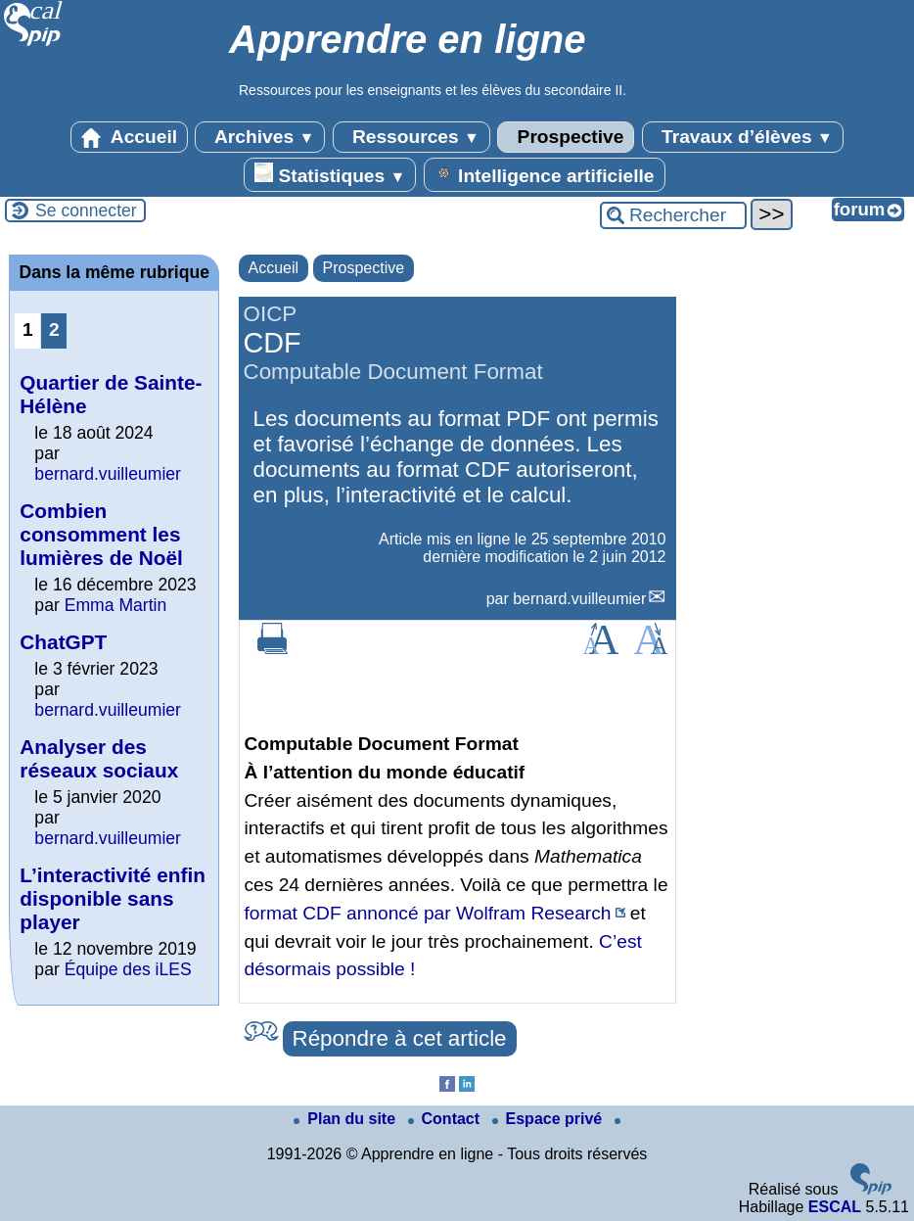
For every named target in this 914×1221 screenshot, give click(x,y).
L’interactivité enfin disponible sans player (113, 898)
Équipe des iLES (128, 969)
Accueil (129, 137)
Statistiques (329, 174)
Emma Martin (116, 605)
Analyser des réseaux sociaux (99, 758)
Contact (446, 1118)
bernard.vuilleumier (579, 598)
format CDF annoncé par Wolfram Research (428, 913)
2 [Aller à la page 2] (54, 329)
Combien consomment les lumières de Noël (101, 534)
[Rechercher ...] (673, 215)
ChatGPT (63, 642)
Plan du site (346, 1118)
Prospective (565, 137)
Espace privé (549, 1118)
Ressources (411, 137)
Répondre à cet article (400, 1038)
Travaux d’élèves (743, 137)
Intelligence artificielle (544, 174)
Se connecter (86, 210)
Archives (260, 137)
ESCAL (834, 1206)
